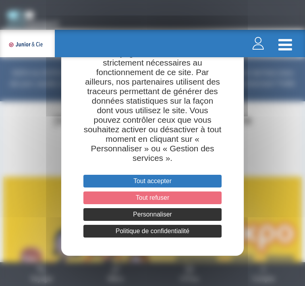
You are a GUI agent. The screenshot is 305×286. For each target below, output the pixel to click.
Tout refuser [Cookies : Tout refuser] (152, 197)
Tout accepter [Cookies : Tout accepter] (152, 181)
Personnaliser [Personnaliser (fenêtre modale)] (152, 214)
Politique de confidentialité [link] (152, 231)
